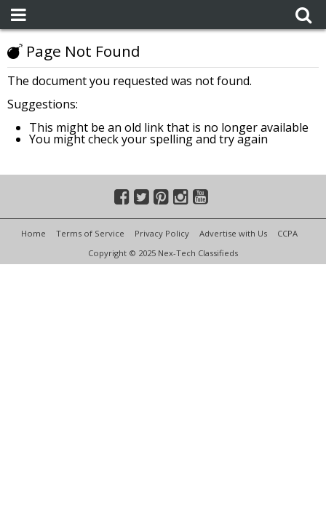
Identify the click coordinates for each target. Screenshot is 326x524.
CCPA (287, 233)
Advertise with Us (233, 233)
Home (33, 233)
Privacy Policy (162, 233)
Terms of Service (90, 233)
